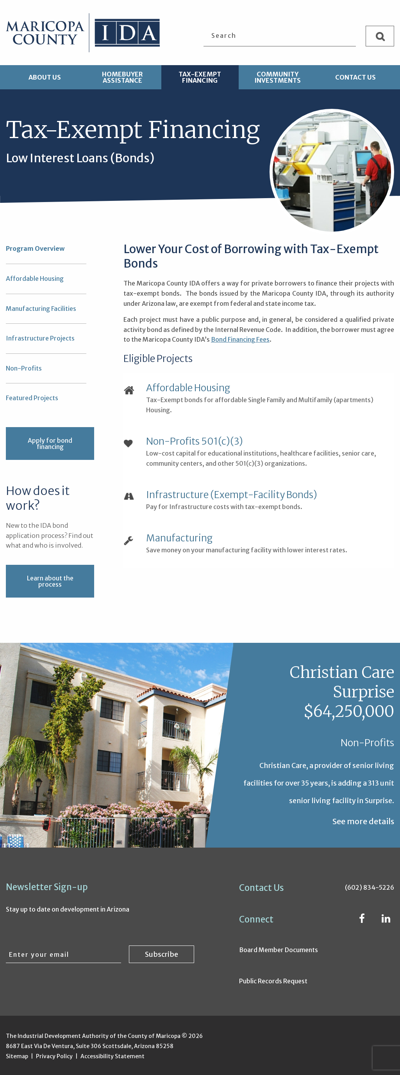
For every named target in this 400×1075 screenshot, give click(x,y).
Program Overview (35, 248)
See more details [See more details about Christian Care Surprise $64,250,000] (363, 821)
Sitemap (17, 1056)
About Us (45, 77)
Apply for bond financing (50, 443)
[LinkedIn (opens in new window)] (386, 920)
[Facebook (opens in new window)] (362, 920)
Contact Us (355, 77)
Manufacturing (179, 538)
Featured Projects (32, 398)
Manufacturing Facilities (41, 308)
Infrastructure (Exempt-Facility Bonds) (231, 495)
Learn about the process (50, 581)
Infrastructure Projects (40, 338)
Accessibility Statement (112, 1056)
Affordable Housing (35, 278)
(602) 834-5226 (369, 887)
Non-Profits (24, 368)
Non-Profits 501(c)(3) (194, 441)
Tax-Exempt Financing (200, 77)
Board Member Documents (278, 950)
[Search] (380, 36)
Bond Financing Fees (240, 339)
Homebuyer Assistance (122, 77)
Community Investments (277, 77)
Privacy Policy (54, 1056)
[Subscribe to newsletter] (161, 953)
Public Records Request (273, 981)
